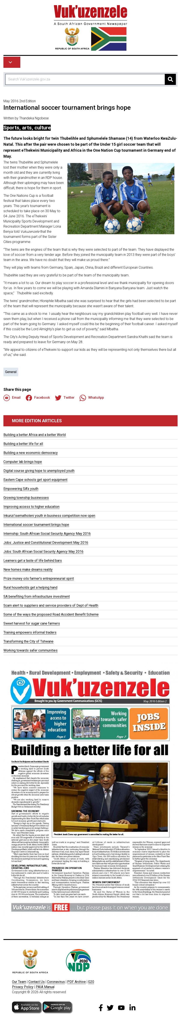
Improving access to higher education (31, 507)
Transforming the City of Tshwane (28, 641)
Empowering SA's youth (20, 489)
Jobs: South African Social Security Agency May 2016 (43, 552)
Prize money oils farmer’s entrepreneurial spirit (38, 578)
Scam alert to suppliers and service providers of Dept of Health (50, 605)
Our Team (19, 982)
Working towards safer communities (30, 650)
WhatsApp (92, 398)
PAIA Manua (45, 987)
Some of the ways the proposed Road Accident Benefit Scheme (51, 614)
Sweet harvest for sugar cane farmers (31, 623)
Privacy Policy (22, 987)
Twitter (64, 398)
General (10, 372)
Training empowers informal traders (29, 632)
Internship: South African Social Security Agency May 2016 (47, 534)
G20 (91, 982)
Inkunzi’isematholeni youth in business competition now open (49, 516)
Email (12, 398)
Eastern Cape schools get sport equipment (35, 480)
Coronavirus (56, 982)
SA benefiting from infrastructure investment (36, 596)
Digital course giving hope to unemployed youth (38, 471)
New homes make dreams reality (28, 570)
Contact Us (36, 982)
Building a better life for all (23, 444)
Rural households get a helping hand (30, 587)
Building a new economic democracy (30, 453)
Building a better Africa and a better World (34, 435)
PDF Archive (76, 982)
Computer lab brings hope (22, 462)
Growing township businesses (26, 498)
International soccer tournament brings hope (36, 525)
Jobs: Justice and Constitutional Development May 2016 (45, 543)
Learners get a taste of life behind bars (32, 561)
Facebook (38, 398)
